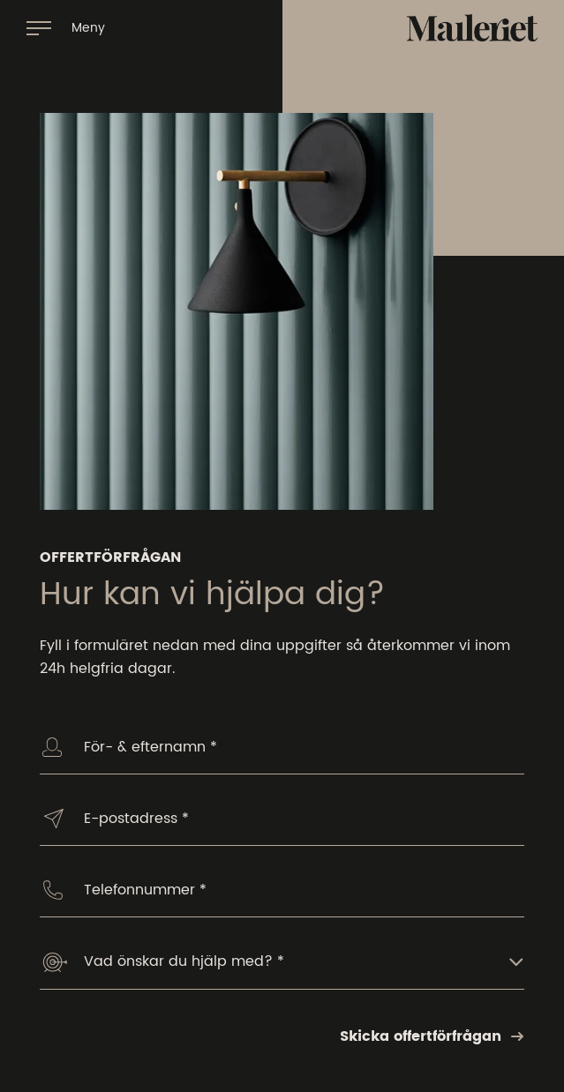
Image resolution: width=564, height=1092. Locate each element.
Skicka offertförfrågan (432, 1036)
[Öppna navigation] (65, 28)
